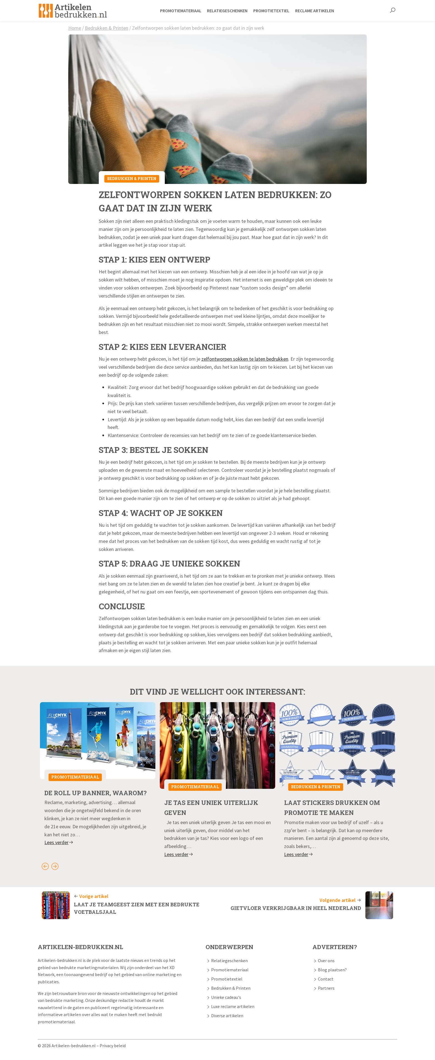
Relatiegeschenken (229, 960)
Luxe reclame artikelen (232, 1006)
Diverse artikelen (227, 1015)
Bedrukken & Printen (106, 28)
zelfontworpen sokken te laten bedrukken (244, 359)
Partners (326, 988)
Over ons (326, 960)
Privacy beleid (113, 1045)
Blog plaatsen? (332, 969)
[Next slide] (55, 866)
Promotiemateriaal (75, 777)
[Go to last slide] (45, 866)
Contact (325, 978)
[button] (392, 10)
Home (74, 28)
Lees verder (59, 852)
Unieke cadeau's (226, 997)
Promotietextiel (226, 978)
